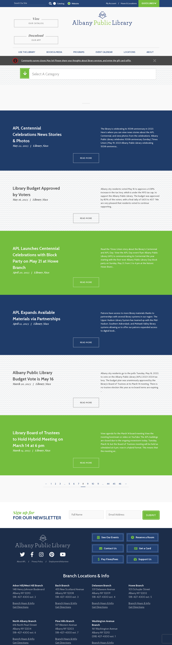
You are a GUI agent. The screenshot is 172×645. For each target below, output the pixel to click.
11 (98, 458)
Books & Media (54, 35)
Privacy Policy (37, 535)
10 (93, 458)
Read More (86, 140)
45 (114, 458)
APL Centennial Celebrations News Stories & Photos (37, 118)
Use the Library (26, 35)
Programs (78, 35)
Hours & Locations (129, 3)
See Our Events (108, 510)
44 (108, 458)
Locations (129, 35)
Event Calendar (104, 35)
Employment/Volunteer (59, 535)
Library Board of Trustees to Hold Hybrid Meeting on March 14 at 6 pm (38, 415)
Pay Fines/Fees (108, 532)
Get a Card (142, 522)
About (150, 35)
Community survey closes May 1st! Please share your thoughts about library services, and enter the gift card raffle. (76, 44)
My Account (111, 3)
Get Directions (20, 580)
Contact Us (108, 522)
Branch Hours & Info (23, 576)
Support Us (142, 532)
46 (120, 458)
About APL (21, 535)
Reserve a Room (142, 510)
